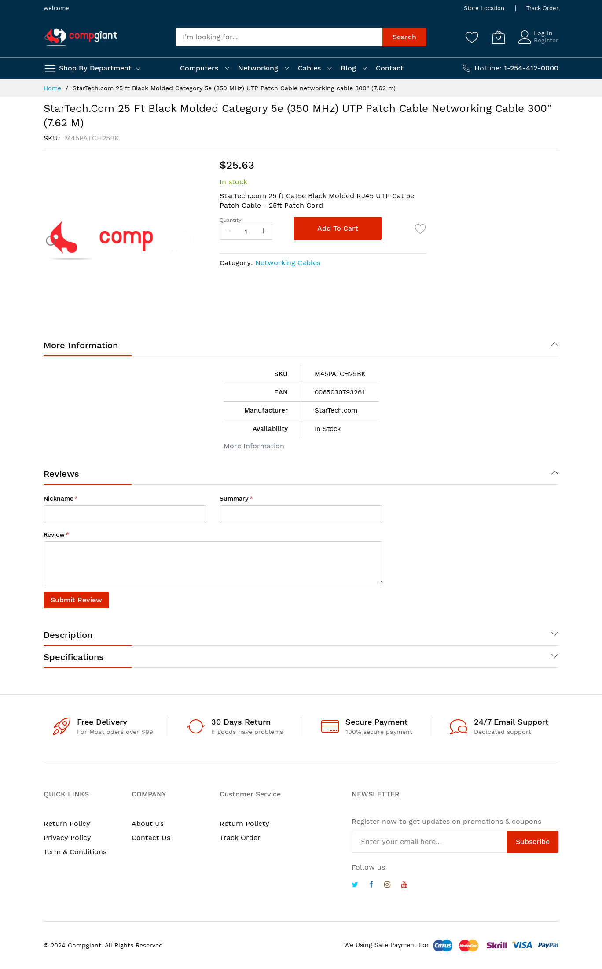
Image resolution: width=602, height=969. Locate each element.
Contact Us (151, 837)
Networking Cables (287, 262)
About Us (148, 823)
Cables (309, 68)
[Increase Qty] (263, 232)
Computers (199, 68)
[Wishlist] (472, 37)
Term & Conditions (75, 851)
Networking (258, 68)
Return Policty (244, 823)
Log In (543, 33)
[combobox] (279, 37)
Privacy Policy (67, 837)
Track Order (542, 8)
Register (546, 40)
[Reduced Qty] (228, 232)
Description (68, 635)
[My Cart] (498, 37)
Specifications (74, 657)
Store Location (484, 8)
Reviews (61, 473)
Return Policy (67, 823)
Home (52, 88)
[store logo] (81, 37)
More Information (81, 345)
